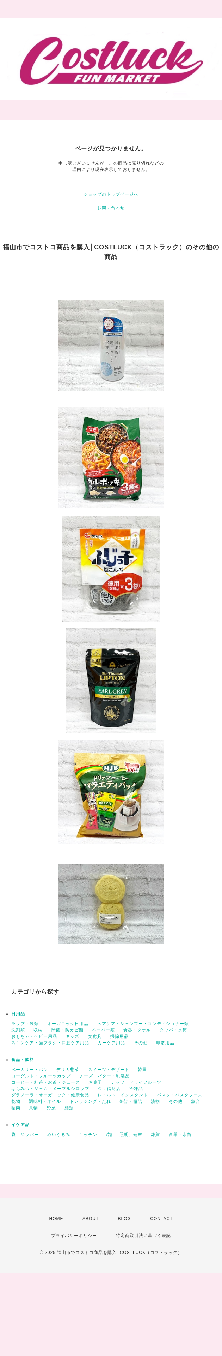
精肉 (15, 1107)
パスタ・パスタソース (180, 1095)
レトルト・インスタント (123, 1095)
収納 (38, 1030)
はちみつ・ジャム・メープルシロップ (50, 1088)
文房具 (95, 1036)
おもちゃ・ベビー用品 (34, 1036)
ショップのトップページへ (111, 194)
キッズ (72, 1036)
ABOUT (90, 1218)
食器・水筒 (180, 1134)
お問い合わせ (111, 207)
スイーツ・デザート (108, 1069)
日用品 (18, 1013)
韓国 (142, 1069)
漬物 (155, 1101)
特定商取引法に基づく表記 (143, 1235)
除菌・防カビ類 (67, 1030)
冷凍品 (136, 1088)
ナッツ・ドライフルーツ (136, 1082)
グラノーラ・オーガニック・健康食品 (50, 1095)
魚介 (195, 1101)
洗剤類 (18, 1030)
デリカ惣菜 (67, 1069)
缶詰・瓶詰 (130, 1101)
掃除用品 (119, 1036)
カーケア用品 (111, 1042)
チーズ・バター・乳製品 (104, 1076)
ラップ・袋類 (25, 1023)
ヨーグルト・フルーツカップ (41, 1076)
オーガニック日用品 (67, 1023)
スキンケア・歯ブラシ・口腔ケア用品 (50, 1042)
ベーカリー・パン (29, 1069)
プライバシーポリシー (74, 1235)
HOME (56, 1218)
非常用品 (165, 1042)
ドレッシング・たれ (90, 1101)
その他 (141, 1042)
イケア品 (20, 1124)
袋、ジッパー (25, 1134)
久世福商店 (109, 1088)
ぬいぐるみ (58, 1134)
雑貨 (155, 1134)
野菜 (51, 1107)
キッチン (88, 1134)
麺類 (69, 1107)
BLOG (124, 1218)
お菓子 (95, 1082)
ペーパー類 (103, 1030)
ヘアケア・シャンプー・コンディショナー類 (143, 1023)
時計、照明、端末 (124, 1134)
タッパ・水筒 (173, 1030)
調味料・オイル (45, 1101)
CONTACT (161, 1218)
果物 (33, 1107)
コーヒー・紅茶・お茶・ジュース (45, 1082)
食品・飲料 (22, 1059)
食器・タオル (137, 1030)
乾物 (15, 1101)
